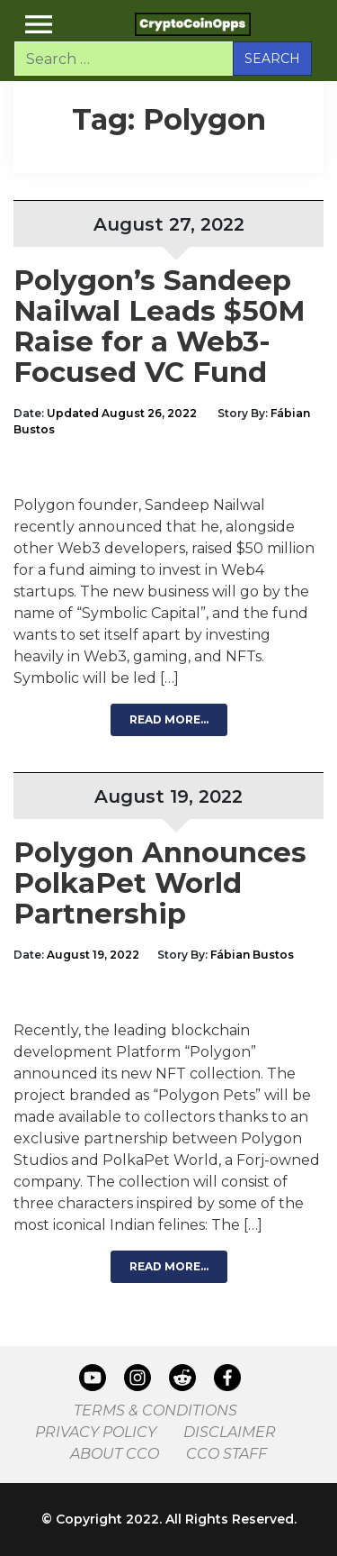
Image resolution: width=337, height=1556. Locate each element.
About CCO (114, 1453)
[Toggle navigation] (38, 24)
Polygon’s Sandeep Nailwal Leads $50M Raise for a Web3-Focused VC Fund (159, 326)
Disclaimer (229, 1432)
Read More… (168, 719)
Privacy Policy (95, 1432)
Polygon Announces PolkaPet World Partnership (159, 883)
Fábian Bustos (252, 954)
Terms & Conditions (155, 1410)
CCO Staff (226, 1453)
